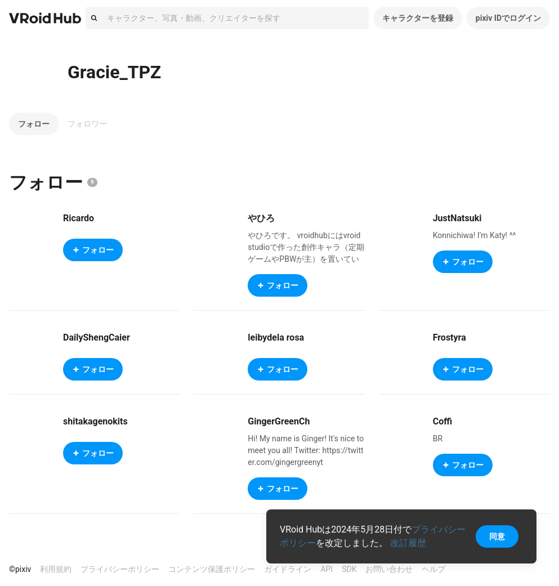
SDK (349, 569)
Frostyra (449, 337)
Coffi (442, 421)
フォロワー (87, 123)
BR (437, 438)
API (326, 569)
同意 (497, 536)
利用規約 (55, 569)
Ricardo (78, 218)
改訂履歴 (408, 543)
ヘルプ (433, 569)
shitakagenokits (95, 421)
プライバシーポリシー (120, 569)
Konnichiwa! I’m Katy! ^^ (474, 235)
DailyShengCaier (96, 337)
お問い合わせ (389, 569)
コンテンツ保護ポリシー (211, 569)
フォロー (34, 123)
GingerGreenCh (279, 421)
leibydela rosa (276, 337)
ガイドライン (287, 569)
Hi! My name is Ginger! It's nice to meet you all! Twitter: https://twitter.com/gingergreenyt (306, 450)
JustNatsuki (457, 218)
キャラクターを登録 (417, 18)
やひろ (261, 218)
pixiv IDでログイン (508, 18)
